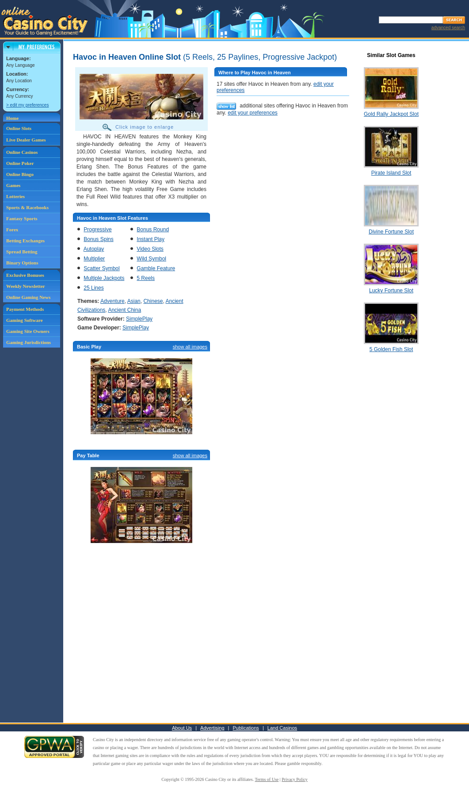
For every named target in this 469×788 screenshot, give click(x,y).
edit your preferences (253, 113)
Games (13, 185)
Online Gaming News (28, 297)
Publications (246, 728)
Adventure (112, 301)
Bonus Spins (98, 239)
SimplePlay (139, 319)
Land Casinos (282, 728)
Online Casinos (22, 152)
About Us (182, 728)
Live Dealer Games (26, 139)
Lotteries (15, 196)
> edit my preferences (27, 105)
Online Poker (20, 163)
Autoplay (94, 249)
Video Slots (150, 249)
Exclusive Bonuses (25, 275)
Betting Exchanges (25, 240)
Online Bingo (20, 174)
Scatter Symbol (101, 268)
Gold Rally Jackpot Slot (391, 114)
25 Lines (93, 288)
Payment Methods (25, 309)
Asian (134, 301)
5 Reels (146, 278)
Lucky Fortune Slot (391, 290)
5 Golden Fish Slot (391, 349)
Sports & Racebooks (27, 207)
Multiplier (94, 259)
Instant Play (150, 239)
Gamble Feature (156, 268)
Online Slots (18, 128)
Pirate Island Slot (391, 173)
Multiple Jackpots (104, 278)
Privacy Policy (295, 779)
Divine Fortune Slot (391, 232)
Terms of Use (267, 779)
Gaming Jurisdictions (28, 342)
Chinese (153, 301)
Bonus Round (153, 229)
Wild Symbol (151, 259)
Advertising (212, 728)
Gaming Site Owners (28, 331)
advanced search (448, 27)
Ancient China (124, 310)
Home (12, 118)
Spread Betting (21, 251)
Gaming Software (24, 320)
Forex (12, 229)
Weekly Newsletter (25, 286)
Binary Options (22, 262)
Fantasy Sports (22, 218)
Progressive (97, 229)
